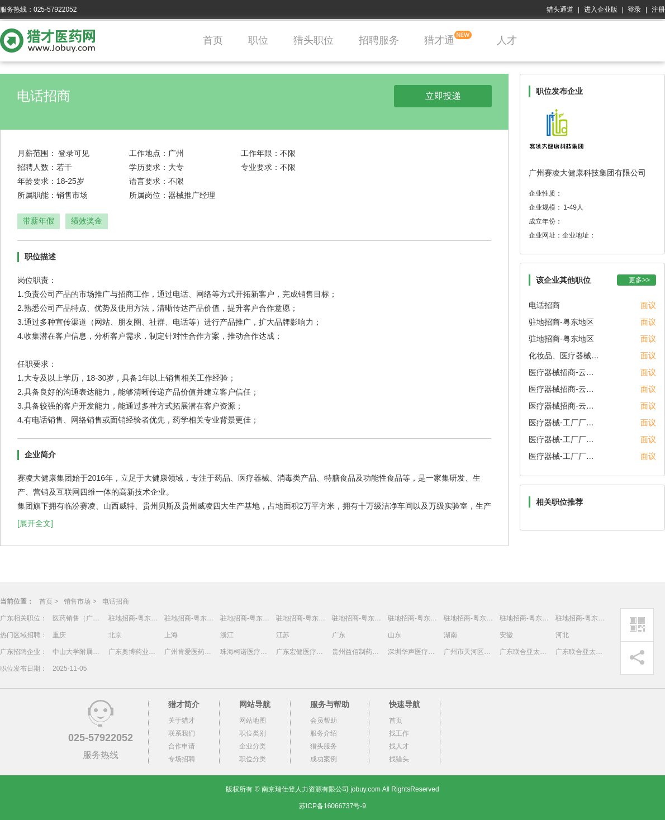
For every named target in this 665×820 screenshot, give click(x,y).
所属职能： (36, 195)
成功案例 (323, 759)
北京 (115, 635)
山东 (394, 635)
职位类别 (252, 733)
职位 (258, 40)
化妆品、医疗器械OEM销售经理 (565, 355)
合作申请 (181, 746)
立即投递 (443, 96)
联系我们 (181, 733)
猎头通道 (560, 9)
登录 (634, 9)
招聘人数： (36, 167)
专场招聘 (181, 759)
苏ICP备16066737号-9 (332, 806)
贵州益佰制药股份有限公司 (357, 652)
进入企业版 (601, 9)
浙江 (227, 635)
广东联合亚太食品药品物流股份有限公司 (525, 652)
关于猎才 (181, 720)
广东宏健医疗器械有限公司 (301, 652)
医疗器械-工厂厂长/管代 (565, 422)
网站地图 (252, 720)
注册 (658, 9)
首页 (213, 40)
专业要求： (260, 167)
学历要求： (148, 167)
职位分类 (252, 759)
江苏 (282, 635)
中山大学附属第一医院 (78, 652)
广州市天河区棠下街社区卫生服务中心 (469, 652)
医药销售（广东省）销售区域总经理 (78, 618)
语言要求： (148, 181)
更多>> (639, 280)
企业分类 (252, 746)
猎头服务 (323, 746)
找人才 (399, 746)
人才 (507, 40)
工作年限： (260, 153)
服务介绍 (323, 733)
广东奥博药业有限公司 (133, 652)
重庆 (59, 635)
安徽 (506, 635)
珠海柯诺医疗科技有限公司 (245, 652)
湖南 (450, 635)
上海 (171, 635)
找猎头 (399, 759)
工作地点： (148, 153)
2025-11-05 (70, 668)
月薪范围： (36, 153)
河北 (562, 635)
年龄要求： (36, 181)
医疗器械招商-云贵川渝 (565, 372)
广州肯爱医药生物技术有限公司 (189, 652)
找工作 (399, 733)
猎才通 (439, 40)
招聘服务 (379, 40)
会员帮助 (323, 720)
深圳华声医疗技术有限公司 (413, 652)
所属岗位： (148, 195)
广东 (338, 635)
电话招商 (544, 305)
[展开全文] (35, 523)
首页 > (48, 601)
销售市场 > (80, 601)
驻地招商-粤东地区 (561, 321)
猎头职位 (313, 40)
